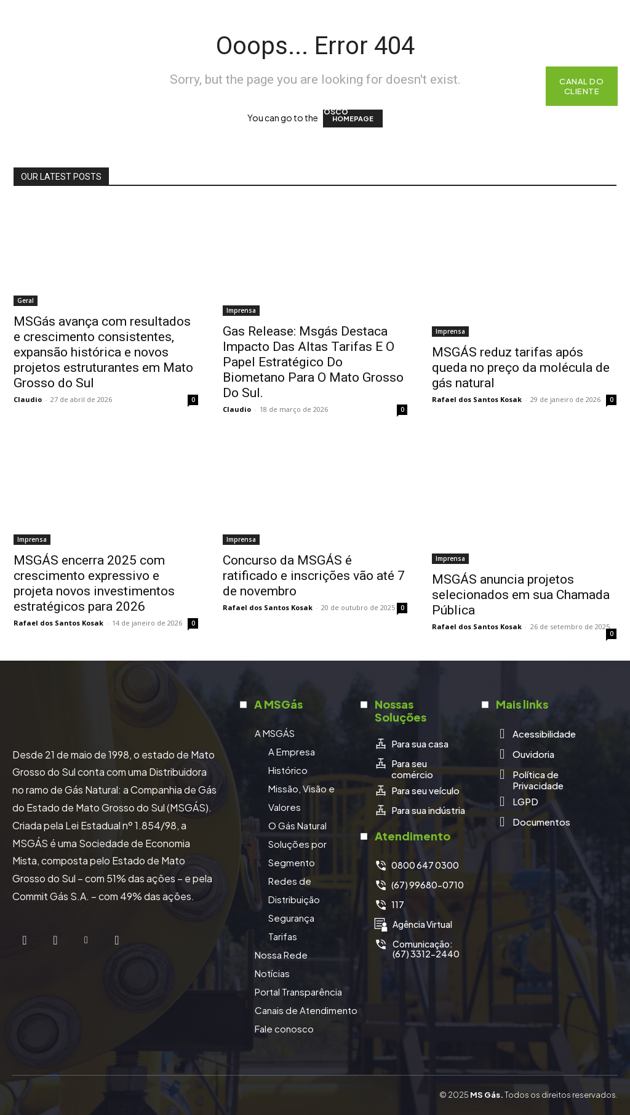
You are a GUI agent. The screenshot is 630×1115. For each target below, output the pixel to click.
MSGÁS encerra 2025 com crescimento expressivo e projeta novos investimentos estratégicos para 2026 (94, 583)
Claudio (28, 399)
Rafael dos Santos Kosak (477, 399)
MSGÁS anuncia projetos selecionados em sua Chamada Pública (521, 595)
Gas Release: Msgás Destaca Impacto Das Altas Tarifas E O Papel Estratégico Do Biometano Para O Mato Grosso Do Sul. (313, 362)
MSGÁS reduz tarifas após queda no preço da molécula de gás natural (521, 367)
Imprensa (241, 310)
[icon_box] (411, 744)
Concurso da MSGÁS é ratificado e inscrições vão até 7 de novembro (314, 575)
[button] (520, 86)
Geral (25, 300)
